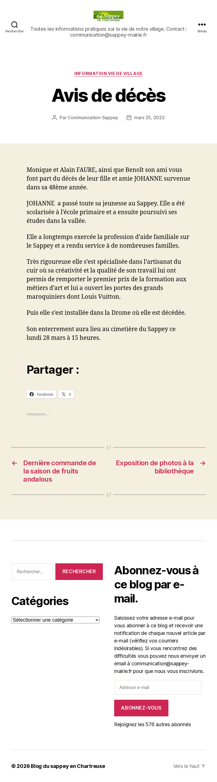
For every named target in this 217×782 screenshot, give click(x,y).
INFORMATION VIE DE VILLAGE (108, 73)
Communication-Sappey (93, 117)
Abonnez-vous (141, 708)
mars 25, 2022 (149, 117)
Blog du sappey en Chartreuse (68, 766)
